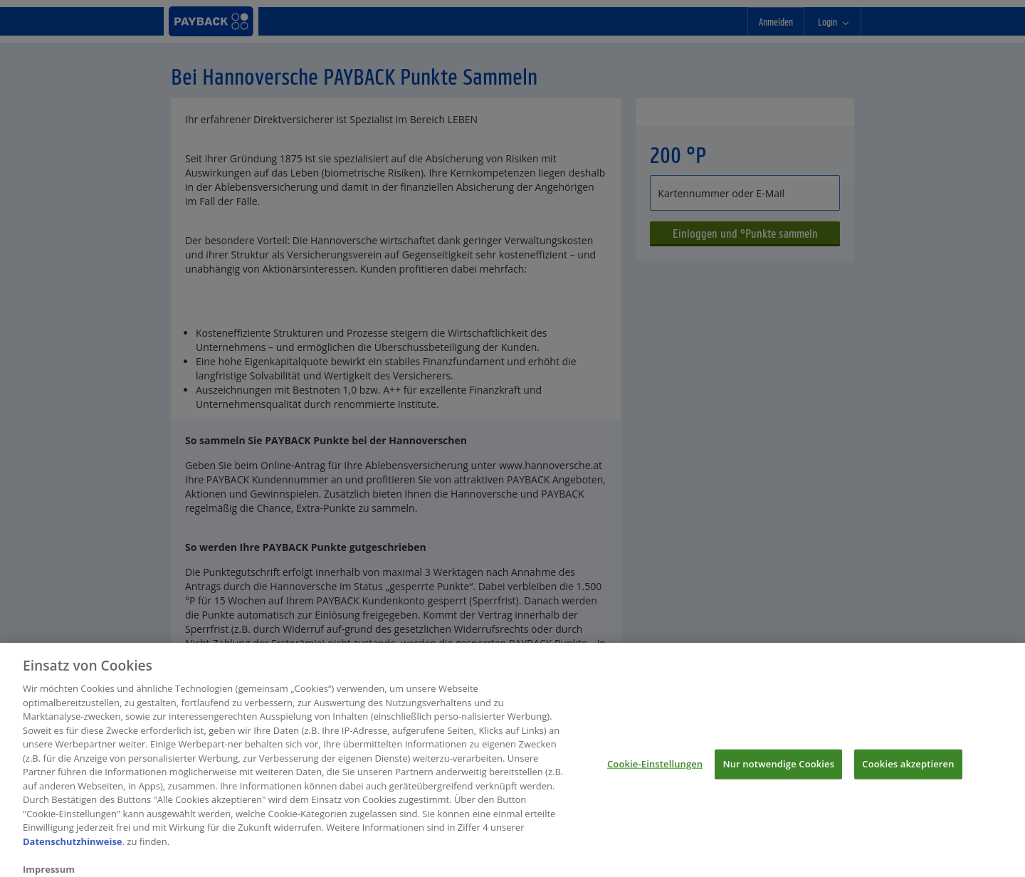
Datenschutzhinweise (72, 845)
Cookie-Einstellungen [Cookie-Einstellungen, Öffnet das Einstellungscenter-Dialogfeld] (655, 767)
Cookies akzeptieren (908, 767)
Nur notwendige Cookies (778, 767)
